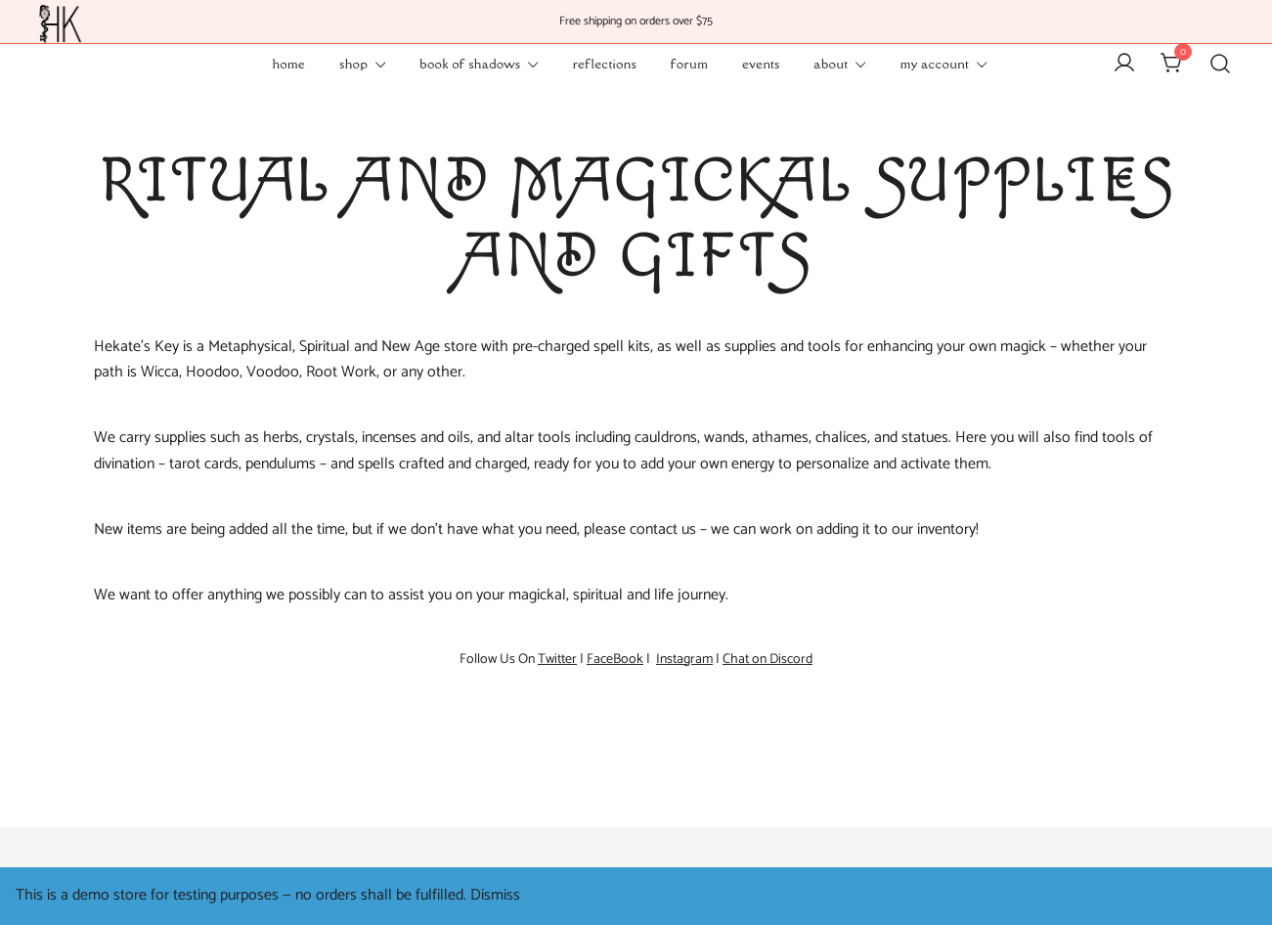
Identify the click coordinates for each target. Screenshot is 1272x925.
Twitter (557, 659)
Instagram (684, 659)
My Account (934, 63)
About (831, 63)
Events (760, 63)
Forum (689, 63)
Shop (353, 63)
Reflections (604, 63)
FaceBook (615, 659)
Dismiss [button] (495, 895)
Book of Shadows (469, 63)
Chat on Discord (767, 659)
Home (288, 63)
